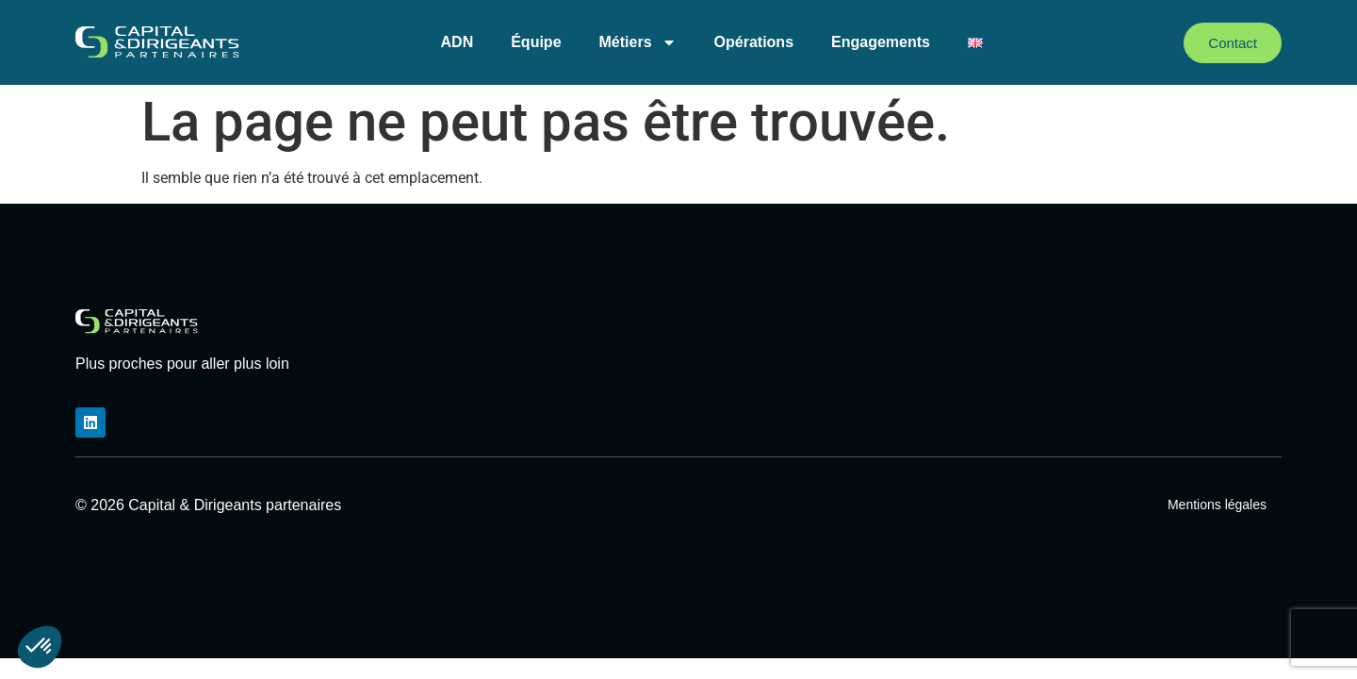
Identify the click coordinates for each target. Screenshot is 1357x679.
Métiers (638, 42)
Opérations (753, 42)
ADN (457, 42)
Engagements (880, 42)
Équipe (536, 42)
